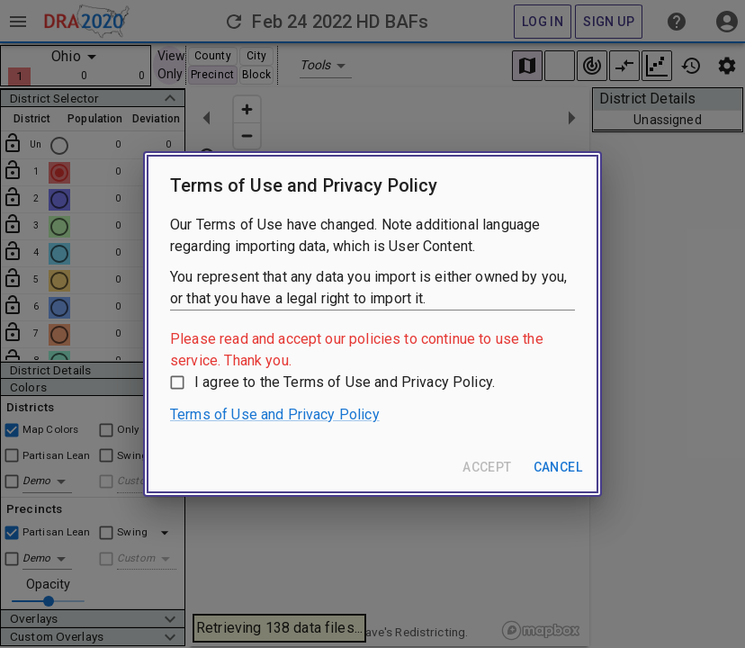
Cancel (558, 467)
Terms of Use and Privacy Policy (275, 414)
